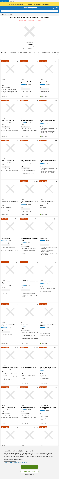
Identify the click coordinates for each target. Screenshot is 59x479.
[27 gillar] (36, 141)
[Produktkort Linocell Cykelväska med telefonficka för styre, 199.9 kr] (10, 435)
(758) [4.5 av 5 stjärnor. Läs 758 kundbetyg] (48, 371)
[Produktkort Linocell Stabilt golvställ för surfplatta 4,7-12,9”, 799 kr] (48, 311)
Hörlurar (38, 52)
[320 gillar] (36, 348)
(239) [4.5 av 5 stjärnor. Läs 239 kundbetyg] (10, 285)
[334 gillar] (16, 219)
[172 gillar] (55, 141)
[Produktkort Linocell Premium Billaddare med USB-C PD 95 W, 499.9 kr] (10, 355)
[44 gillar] (17, 141)
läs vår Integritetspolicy (21, 462)
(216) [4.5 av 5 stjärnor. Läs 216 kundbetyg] (10, 369)
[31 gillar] (55, 61)
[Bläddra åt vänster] (1, 55)
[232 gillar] (55, 387)
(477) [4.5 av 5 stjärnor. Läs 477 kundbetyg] (10, 240)
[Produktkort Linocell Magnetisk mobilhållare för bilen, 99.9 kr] (29, 435)
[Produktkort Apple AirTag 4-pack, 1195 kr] (29, 311)
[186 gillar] (55, 181)
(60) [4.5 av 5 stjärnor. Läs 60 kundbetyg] (48, 327)
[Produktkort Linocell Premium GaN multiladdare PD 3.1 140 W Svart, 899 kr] (29, 226)
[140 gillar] (16, 427)
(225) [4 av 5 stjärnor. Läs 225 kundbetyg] (48, 283)
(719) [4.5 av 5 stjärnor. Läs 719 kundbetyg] (48, 203)
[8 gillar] (17, 262)
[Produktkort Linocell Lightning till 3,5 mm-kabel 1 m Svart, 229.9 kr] (10, 269)
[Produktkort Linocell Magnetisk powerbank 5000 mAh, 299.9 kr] (48, 108)
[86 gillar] (55, 348)
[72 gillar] (36, 304)
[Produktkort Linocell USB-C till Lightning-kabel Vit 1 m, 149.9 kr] (48, 68)
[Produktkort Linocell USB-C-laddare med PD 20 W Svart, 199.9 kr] (29, 148)
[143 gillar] (55, 304)
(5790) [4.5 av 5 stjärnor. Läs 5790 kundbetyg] (10, 122)
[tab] (4, 1)
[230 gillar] (36, 181)
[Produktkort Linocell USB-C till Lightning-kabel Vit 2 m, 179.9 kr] (29, 68)
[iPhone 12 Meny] (6, 14)
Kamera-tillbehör (46, 52)
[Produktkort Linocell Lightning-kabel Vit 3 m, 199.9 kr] (10, 148)
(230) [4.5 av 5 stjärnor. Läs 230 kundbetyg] (29, 242)
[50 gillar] (36, 61)
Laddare (54, 52)
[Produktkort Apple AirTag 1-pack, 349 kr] (48, 226)
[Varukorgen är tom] (57, 7)
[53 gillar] (36, 262)
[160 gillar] (55, 101)
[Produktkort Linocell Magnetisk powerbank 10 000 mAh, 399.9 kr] (48, 148)
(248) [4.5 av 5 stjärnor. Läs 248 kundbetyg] (10, 203)
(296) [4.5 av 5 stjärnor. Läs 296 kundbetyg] (48, 123)
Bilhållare (6, 52)
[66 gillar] (17, 101)
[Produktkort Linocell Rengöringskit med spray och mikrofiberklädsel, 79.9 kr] (29, 355)
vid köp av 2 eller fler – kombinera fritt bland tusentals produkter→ (29, 4)
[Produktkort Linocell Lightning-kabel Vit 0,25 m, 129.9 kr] (29, 395)
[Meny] (2, 8)
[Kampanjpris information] (8, 243)
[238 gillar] (16, 348)
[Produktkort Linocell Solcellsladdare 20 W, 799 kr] (48, 269)
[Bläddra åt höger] (57, 55)
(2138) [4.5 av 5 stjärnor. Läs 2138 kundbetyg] (29, 84)
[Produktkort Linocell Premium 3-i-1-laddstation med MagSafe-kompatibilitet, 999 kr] (48, 395)
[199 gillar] (36, 219)
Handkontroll (32, 52)
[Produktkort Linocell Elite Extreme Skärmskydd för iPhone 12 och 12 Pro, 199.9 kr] (48, 355)
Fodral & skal (13, 52)
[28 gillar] (17, 181)
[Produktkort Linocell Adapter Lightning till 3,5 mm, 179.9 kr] (48, 189)
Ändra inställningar (29, 474)
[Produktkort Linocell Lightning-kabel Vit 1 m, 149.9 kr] (29, 108)
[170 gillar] (36, 427)
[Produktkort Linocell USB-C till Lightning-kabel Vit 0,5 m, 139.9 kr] (29, 189)
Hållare (25, 52)
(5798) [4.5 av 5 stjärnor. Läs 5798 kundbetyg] (10, 83)
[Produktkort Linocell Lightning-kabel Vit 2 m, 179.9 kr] (10, 108)
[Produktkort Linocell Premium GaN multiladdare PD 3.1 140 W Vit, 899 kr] (29, 269)
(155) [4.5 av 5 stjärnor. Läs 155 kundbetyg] (48, 410)
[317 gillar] (55, 427)
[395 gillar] (16, 61)
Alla (1, 52)
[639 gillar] (55, 262)
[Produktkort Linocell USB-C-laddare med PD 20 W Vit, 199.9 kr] (10, 68)
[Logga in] (53, 7)
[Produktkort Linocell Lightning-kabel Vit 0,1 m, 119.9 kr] (48, 435)
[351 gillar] (16, 304)
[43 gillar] (36, 101)
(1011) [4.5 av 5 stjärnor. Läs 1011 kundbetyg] (10, 327)
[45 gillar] (36, 387)
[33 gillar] (17, 387)
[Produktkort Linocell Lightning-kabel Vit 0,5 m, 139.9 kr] (10, 395)
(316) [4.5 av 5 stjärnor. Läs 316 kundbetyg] (48, 163)
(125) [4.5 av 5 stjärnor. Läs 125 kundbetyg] (29, 371)
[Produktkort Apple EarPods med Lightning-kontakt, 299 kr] (10, 189)
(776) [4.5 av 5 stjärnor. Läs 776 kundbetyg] (48, 240)
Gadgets (20, 52)
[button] (33, 46)
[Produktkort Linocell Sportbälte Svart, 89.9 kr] (10, 226)
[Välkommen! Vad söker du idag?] (30, 11)
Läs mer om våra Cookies (10, 462)
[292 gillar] (55, 219)
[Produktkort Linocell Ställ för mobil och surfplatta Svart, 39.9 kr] (10, 311)
